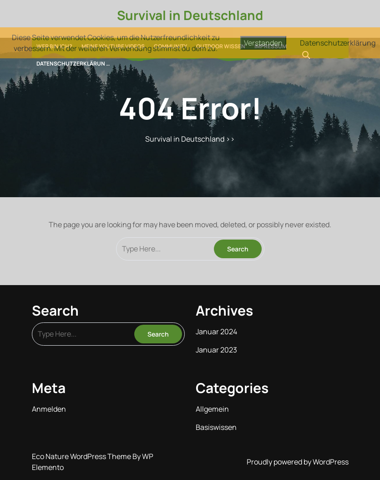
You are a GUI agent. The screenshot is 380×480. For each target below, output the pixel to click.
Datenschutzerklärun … (73, 63)
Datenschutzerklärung (337, 43)
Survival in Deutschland (190, 15)
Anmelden (49, 409)
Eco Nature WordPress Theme (82, 456)
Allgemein (212, 409)
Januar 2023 (216, 350)
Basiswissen (216, 427)
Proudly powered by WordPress (298, 462)
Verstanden (263, 43)
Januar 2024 (216, 332)
